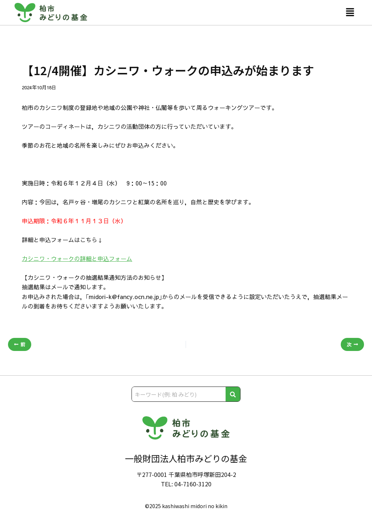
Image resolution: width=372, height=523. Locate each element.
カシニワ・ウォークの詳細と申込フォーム (77, 258)
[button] (350, 12)
